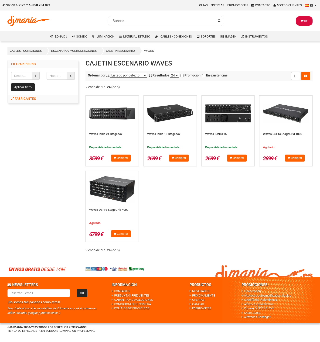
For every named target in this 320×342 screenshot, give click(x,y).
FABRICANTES (201, 308)
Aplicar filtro (23, 87)
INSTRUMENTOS (256, 36)
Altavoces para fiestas (258, 304)
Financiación (252, 291)
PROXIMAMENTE (203, 295)
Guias (203, 5)
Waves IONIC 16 (216, 134)
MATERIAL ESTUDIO (136, 36)
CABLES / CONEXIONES (176, 36)
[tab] (43, 99)
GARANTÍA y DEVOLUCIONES (133, 299)
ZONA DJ (61, 36)
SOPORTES (208, 36)
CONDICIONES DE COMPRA (132, 304)
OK (82, 293)
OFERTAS (198, 299)
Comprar (121, 158)
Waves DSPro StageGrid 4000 (108, 209)
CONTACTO (121, 291)
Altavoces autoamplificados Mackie (267, 295)
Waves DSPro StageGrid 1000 (282, 134)
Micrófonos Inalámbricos (260, 299)
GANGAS (198, 304)
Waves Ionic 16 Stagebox (163, 134)
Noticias (217, 5)
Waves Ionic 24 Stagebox (106, 134)
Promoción (190, 75)
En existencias (215, 75)
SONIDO (81, 36)
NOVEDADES (200, 291)
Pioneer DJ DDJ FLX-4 (258, 308)
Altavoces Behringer (257, 317)
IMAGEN (230, 36)
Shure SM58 (252, 312)
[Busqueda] (161, 21)
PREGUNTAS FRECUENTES (132, 295)
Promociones (237, 5)
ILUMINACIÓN (104, 36)
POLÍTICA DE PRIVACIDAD (132, 308)
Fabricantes (23, 98)
